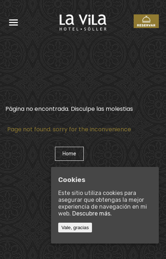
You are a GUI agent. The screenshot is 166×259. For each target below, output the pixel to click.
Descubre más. (92, 213)
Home (69, 154)
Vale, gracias (75, 227)
